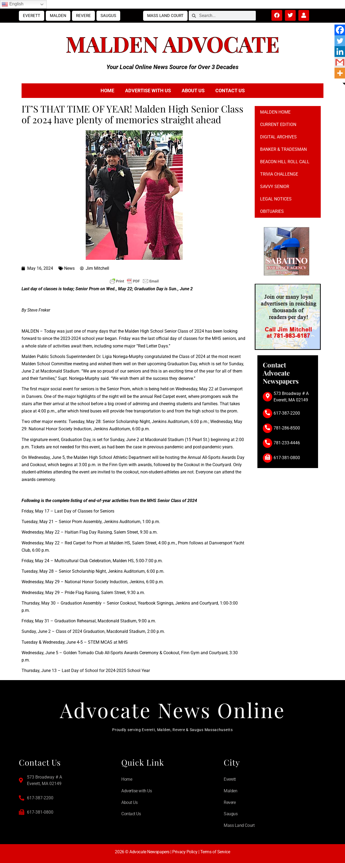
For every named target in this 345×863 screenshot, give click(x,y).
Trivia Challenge (279, 174)
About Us (193, 90)
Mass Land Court (165, 15)
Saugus (108, 15)
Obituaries (272, 211)
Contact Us (230, 90)
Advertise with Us (148, 90)
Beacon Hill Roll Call (284, 161)
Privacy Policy (184, 852)
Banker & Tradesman (283, 149)
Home (107, 90)
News (69, 268)
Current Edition (278, 124)
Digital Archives (278, 136)
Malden (58, 15)
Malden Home (275, 112)
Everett (31, 15)
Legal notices (276, 199)
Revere (83, 15)
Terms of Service (215, 852)
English (12, 4)
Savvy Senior (274, 186)
